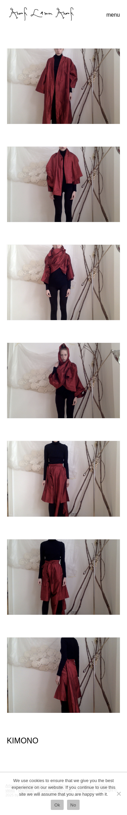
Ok (57, 805)
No (73, 805)
